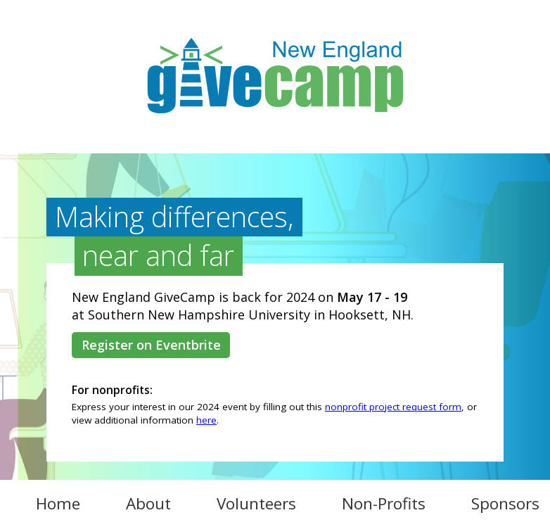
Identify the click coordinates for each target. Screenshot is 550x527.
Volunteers (256, 503)
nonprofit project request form (393, 406)
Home (58, 503)
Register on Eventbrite (151, 344)
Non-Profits (384, 503)
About (148, 503)
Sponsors (505, 503)
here (206, 420)
